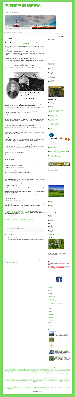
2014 (50, 326)
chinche (33, 372)
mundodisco (9, 381)
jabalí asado (25, 378)
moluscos (50, 206)
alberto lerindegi (35, 369)
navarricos (38, 381)
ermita (19, 374)
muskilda (14, 381)
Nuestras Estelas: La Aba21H (53, 118)
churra (41, 372)
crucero (17, 373)
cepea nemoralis (30, 372)
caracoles (56, 371)
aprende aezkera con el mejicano (54, 152)
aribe (69, 369)
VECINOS (16, 32)
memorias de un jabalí (23, 380)
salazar (69, 385)
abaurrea (47, 367)
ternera (6, 387)
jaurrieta (35, 378)
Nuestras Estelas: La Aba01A (53, 111)
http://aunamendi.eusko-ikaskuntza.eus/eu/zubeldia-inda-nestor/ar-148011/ (19, 219)
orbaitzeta (65, 381)
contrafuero (6, 373)
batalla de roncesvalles (56, 370)
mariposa (55, 379)
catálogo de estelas (18, 372)
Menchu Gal (20, 212)
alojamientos (41, 369)
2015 (50, 325)
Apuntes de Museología (53, 147)
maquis (46, 379)
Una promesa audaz (53, 300)
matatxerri (14, 380)
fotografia (50, 72)
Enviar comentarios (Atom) (13, 262)
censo (27, 372)
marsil (67, 379)
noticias (50, 81)
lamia (56, 378)
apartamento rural (47, 369)
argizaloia (65, 369)
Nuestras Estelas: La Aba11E (53, 116)
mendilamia (30, 380)
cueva (19, 373)
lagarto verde (54, 378)
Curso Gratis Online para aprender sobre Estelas (56, 110)
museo (12, 381)
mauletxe (17, 380)
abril (51, 314)
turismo (28, 387)
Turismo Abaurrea (23, 6)
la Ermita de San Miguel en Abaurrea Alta (26, 50)
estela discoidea (36, 374)
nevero (41, 381)
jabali (23, 378)
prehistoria (50, 234)
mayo (51, 312)
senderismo (40, 386)
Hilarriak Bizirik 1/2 (52, 106)
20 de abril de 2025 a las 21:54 (16, 237)
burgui (37, 371)
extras (50, 67)
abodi (8, 369)
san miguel (12, 231)
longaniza (19, 379)
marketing (65, 379)
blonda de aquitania (16, 371)
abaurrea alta (52, 367)
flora (50, 71)
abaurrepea (68, 367)
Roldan (44, 367)
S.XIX (50, 227)
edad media (56, 373)
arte (12, 370)
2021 (50, 292)
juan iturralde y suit (41, 378)
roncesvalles (55, 385)
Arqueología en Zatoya (52, 148)
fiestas (50, 69)
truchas (24, 387)
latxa (69, 378)
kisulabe (47, 378)
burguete (34, 371)
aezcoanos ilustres (20, 369)
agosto (51, 308)
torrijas (13, 387)
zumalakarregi (12, 388)
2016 (50, 323)
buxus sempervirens (40, 371)
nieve (42, 381)
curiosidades (51, 63)
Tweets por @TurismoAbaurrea (53, 170)
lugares (50, 78)
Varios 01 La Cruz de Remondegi (54, 124)
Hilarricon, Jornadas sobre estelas (54, 125)
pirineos (20, 383)
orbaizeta (68, 381)
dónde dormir (52, 373)
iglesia (49, 377)
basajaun (44, 370)
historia (50, 76)
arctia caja (63, 369)
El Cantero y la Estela (52, 105)
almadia (38, 369)
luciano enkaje (24, 379)
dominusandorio (41, 373)
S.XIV (50, 226)
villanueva (62, 387)
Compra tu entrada (52, 101)
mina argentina (48, 380)
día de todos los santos (48, 373)
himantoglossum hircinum (8, 377)
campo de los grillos (50, 371)
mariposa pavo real (59, 379)
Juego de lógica (51, 128)
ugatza (47, 387)
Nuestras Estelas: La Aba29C (53, 120)
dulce (44, 373)
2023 (50, 289)
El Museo (50, 102)
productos (46, 383)
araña (60, 369)
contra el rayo (68, 372)
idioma (47, 377)
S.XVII (50, 230)
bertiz (67, 370)
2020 (50, 293)
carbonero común (62, 371)
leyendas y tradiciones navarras (54, 156)
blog (10, 371)
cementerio (24, 372)
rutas (50, 82)
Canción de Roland (52, 150)
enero (51, 318)
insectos (50, 204)
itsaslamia (21, 378)
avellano (30, 370)
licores (50, 216)
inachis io (65, 377)
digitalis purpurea (36, 373)
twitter (40, 387)
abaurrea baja (58, 367)
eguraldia (59, 373)
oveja (26, 382)
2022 (50, 290)
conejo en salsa (61, 372)
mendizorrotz (34, 380)
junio (51, 311)
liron (17, 379)
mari (47, 379)
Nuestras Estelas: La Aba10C (53, 115)
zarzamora (6, 388)
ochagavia (52, 381)
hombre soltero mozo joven (26, 377)
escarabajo (28, 374)
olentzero (57, 381)
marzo (51, 315)
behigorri (63, 370)
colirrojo (47, 372)
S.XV (50, 229)
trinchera (20, 387)
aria (67, 369)
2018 (50, 320)
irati (18, 378)
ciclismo (43, 372)
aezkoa (27, 369)
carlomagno (9, 372)
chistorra (35, 372)
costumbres (12, 373)
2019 (50, 295)
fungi (50, 73)
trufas (26, 387)
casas (14, 372)
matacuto (7, 380)
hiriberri (13, 377)
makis (32, 379)
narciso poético (26, 381)
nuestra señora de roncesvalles (47, 381)
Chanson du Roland (25, 367)
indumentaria (68, 377)
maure (19, 380)
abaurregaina (63, 367)
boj (26, 371)
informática (11, 378)
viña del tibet (66, 387)
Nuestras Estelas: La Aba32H (53, 123)
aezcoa (15, 369)
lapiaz (58, 378)
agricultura (30, 369)
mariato (53, 379)
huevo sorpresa (40, 377)
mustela (17, 381)
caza (21, 372)
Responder (9, 240)
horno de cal (31, 377)
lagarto (51, 378)
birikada (8, 371)
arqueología (8, 370)
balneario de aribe (39, 370)
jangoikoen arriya (29, 378)
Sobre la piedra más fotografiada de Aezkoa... (61, 350)
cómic (25, 373)
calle (47, 371)
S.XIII (50, 225)
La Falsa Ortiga (56, 356)
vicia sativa (59, 387)
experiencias (51, 65)
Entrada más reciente (8, 260)
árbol (14, 388)
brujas (29, 371)
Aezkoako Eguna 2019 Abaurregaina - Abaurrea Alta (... (58, 305)
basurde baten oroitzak (50, 370)
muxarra (23, 381)
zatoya (9, 388)
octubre (51, 299)
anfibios (50, 201)
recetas (23, 385)
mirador (51, 380)
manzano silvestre (43, 379)
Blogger (40, 391)
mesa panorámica (41, 380)
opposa (60, 381)
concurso (57, 372)
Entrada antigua (41, 260)
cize (45, 372)
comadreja (49, 372)
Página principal (23, 32)
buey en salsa (31, 371)
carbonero (59, 371)
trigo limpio (17, 387)
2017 (50, 322)
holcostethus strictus (20, 377)
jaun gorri (32, 378)
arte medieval (15, 370)
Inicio (25, 260)
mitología (50, 80)
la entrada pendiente (18, 215)
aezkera (24, 369)
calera (45, 371)
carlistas (6, 372)
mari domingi (50, 379)
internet (17, 378)
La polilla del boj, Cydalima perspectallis (56, 303)
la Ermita (23, 53)
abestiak (6, 369)
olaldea (55, 381)
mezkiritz (45, 380)
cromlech (15, 373)
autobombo (51, 60)
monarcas (65, 380)
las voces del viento (61, 378)
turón (38, 387)
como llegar (52, 372)
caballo (44, 371)
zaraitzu (69, 387)
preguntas (35, 383)
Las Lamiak (56, 344)
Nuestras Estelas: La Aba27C (53, 119)
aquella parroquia (25, 125)
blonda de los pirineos (21, 371)
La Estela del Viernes (52, 127)
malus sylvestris (35, 379)
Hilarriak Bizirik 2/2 (52, 107)
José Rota (50, 129)
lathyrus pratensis (66, 378)
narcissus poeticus (30, 381)
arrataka (11, 370)
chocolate (37, 372)
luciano (22, 379)
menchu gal (28, 380)
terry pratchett (8, 387)
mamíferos (50, 205)
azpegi (34, 370)
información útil (51, 77)
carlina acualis (68, 371)
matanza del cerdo (11, 380)
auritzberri (20, 370)
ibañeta (44, 377)
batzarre (61, 370)
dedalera (30, 373)
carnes (12, 372)
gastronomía (31, 375)
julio (51, 309)
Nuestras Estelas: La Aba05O (53, 112)
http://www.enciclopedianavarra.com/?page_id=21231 (15, 221)
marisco (62, 379)
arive (6, 370)
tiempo (11, 387)
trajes (15, 387)
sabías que (9, 231)
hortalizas (35, 377)
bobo (24, 371)
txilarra (42, 387)
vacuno (49, 387)
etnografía (50, 64)
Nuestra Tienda (51, 103)
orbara (6, 382)
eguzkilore (61, 373)
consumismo (64, 372)
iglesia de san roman (58, 377)
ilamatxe (63, 377)
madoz (30, 379)
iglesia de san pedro (53, 377)
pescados (50, 217)
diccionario (32, 373)
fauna (50, 68)
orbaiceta (62, 381)
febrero (51, 317)
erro (26, 374)
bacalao (36, 370)
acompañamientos (52, 212)
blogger (12, 371)
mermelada (37, 380)
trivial (22, 387)
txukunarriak (44, 387)
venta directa (51, 387)
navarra (35, 381)
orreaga (22, 382)
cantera (54, 371)
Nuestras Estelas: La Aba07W (53, 114)
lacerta (50, 378)
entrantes (50, 215)
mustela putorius (20, 381)
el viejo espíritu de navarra (66, 373)
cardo (65, 371)
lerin (5, 379)
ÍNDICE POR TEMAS (8, 32)
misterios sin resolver (55, 380)
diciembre (52, 296)
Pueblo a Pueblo (51, 180)
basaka (46, 370)
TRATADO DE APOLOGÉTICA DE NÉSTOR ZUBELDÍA (58, 151)
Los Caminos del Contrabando (54, 176)
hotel (37, 377)
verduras (50, 220)
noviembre (52, 297)
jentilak (37, 378)
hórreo (42, 377)
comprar (55, 372)
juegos (45, 378)
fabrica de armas (54, 374)
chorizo (39, 372)
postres (50, 219)
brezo (27, 371)
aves (50, 202)
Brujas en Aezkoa (52, 174)
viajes (57, 387)
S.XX (6, 231)
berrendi (65, 370)
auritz (18, 370)
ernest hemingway (52, 155)
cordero (10, 373)
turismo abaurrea (33, 387)
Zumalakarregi (11, 212)
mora (69, 380)
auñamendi (27, 370)
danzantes (27, 373)
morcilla (6, 381)
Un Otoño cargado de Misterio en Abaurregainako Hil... (58, 302)
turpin (37, 387)
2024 (50, 287)
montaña (67, 380)
